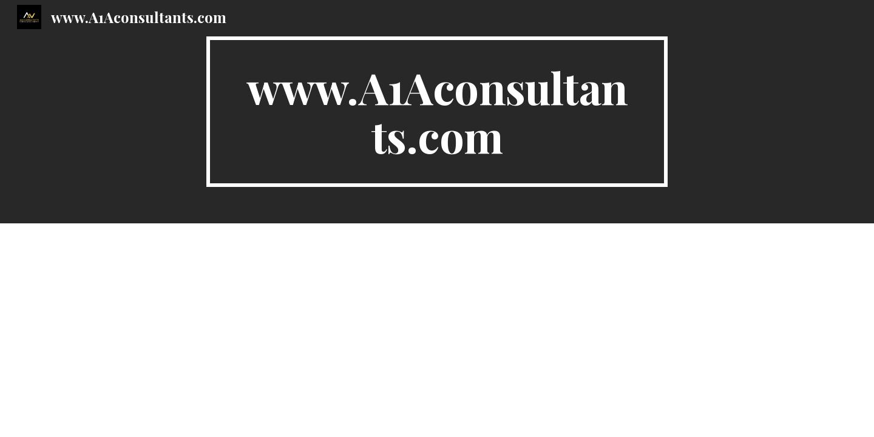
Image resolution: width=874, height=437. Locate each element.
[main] (437, 111)
